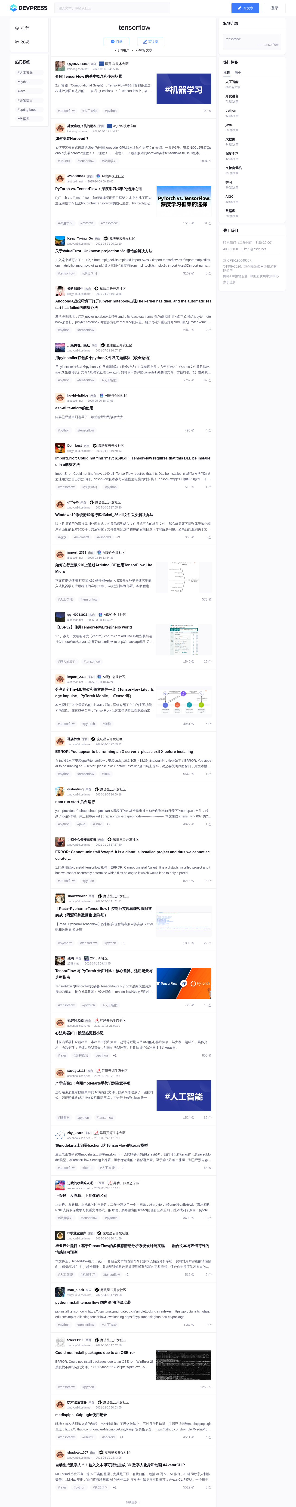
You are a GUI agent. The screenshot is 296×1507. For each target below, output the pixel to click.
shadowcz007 (77, 1452)
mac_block (75, 1290)
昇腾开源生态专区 (110, 1020)
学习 (228, 182)
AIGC (229, 196)
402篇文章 (231, 158)
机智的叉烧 (75, 1020)
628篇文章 (231, 115)
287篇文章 (231, 216)
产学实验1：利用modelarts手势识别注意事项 (92, 1083)
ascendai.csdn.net (78, 1025)
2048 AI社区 (96, 958)
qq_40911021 (77, 614)
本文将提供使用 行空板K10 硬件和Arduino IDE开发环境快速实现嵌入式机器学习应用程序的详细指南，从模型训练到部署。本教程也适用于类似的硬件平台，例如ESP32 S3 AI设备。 (103, 586)
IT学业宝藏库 (76, 1233)
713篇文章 (231, 101)
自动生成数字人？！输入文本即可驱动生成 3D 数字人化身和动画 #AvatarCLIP (120, 1465)
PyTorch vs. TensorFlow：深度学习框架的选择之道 (98, 189)
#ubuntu (64, 161)
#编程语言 (81, 1055)
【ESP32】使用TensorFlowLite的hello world (93, 627)
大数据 (230, 139)
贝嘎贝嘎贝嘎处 (78, 345)
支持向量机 (233, 168)
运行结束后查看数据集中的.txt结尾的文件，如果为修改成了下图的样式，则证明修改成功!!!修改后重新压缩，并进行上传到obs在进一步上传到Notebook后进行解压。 (104, 1097)
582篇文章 (231, 130)
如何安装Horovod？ (72, 139)
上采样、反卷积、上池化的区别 (81, 1196)
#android (108, 1437)
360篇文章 (231, 187)
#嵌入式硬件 (67, 661)
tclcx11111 (75, 1340)
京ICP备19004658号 (238, 260)
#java (81, 824)
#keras (87, 1168)
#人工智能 (90, 111)
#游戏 (62, 537)
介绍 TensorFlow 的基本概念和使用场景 (88, 76)
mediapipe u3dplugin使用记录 (81, 1415)
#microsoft (81, 537)
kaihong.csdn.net (78, 69)
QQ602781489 (78, 64)
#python (111, 111)
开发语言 (231, 96)
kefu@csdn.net (255, 249)
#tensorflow (66, 111)
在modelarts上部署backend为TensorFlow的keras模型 (101, 1145)
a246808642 (76, 176)
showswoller (77, 896)
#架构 (107, 724)
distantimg (75, 789)
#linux (106, 774)
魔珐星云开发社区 (119, 238)
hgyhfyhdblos (78, 395)
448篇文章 (231, 144)
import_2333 (76, 552)
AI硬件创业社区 (110, 176)
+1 (123, 943)
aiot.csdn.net (75, 181)
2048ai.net (74, 963)
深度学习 (231, 153)
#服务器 (64, 1117)
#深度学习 (109, 161)
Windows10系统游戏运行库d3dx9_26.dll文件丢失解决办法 (104, 515)
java (228, 125)
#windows (104, 537)
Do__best (74, 445)
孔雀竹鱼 (73, 739)
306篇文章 (231, 201)
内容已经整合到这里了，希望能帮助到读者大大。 (90, 417)
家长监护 (229, 282)
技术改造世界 (77, 1402)
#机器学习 (88, 1274)
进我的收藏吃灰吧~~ (82, 1183)
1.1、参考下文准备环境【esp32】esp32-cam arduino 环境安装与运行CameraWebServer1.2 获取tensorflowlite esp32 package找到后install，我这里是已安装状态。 (104, 641)
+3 (118, 537)
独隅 (70, 958)
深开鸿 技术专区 (114, 64)
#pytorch (87, 223)
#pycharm (65, 943)
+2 (108, 824)
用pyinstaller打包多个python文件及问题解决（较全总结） (104, 358)
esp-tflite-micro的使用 (74, 408)
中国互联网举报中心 (264, 276)
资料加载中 (75, 288)
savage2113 (76, 1070)
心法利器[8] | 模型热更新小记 (79, 1033)
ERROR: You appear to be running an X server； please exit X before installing (124, 752)
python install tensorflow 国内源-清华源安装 (93, 1302)
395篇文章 (231, 173)
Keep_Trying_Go (80, 238)
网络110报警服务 (235, 276)
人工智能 (231, 82)
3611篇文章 (232, 87)
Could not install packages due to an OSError (95, 1353)
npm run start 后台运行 (75, 802)
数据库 (230, 211)
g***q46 (73, 502)
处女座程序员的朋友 (81, 126)
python (230, 110)
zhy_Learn (75, 1133)
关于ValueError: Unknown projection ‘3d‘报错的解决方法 (103, 251)
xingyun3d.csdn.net (79, 243)
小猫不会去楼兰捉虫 (81, 839)
